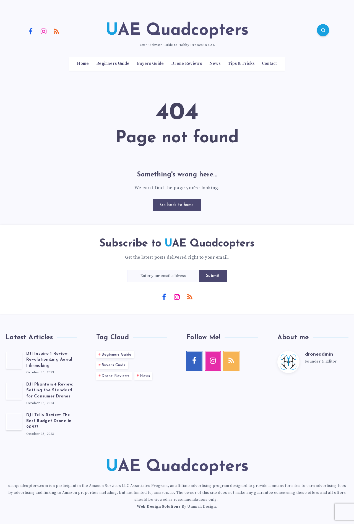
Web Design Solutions (159, 506)
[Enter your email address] (163, 276)
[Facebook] (30, 31)
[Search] (323, 30)
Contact (269, 63)
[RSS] (56, 31)
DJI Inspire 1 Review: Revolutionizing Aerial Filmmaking (49, 360)
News (215, 63)
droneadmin (319, 354)
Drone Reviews (186, 63)
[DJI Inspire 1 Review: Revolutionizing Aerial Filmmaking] (14, 360)
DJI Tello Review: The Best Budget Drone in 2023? (48, 421)
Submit (213, 276)
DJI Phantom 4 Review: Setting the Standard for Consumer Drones (49, 390)
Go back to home (177, 205)
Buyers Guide (150, 63)
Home (83, 63)
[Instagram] (43, 31)
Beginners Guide (113, 63)
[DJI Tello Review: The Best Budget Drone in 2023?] (14, 421)
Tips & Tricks (241, 63)
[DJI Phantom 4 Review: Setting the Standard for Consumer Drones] (14, 391)
